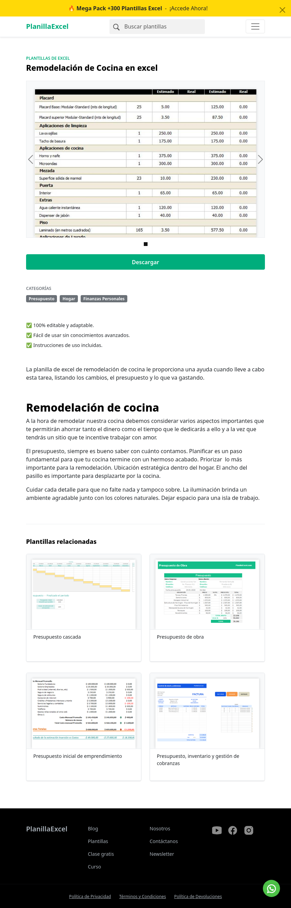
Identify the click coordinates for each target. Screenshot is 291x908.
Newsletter (162, 854)
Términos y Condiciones (142, 896)
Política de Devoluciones (198, 896)
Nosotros (160, 828)
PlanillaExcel (47, 26)
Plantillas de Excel (48, 58)
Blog (93, 828)
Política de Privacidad (90, 896)
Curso (94, 866)
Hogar (68, 299)
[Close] (282, 10)
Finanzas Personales (104, 299)
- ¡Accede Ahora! (138, 8)
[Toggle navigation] (255, 26)
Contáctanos (164, 841)
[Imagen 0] (146, 244)
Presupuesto (42, 299)
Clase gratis (101, 854)
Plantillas (98, 841)
